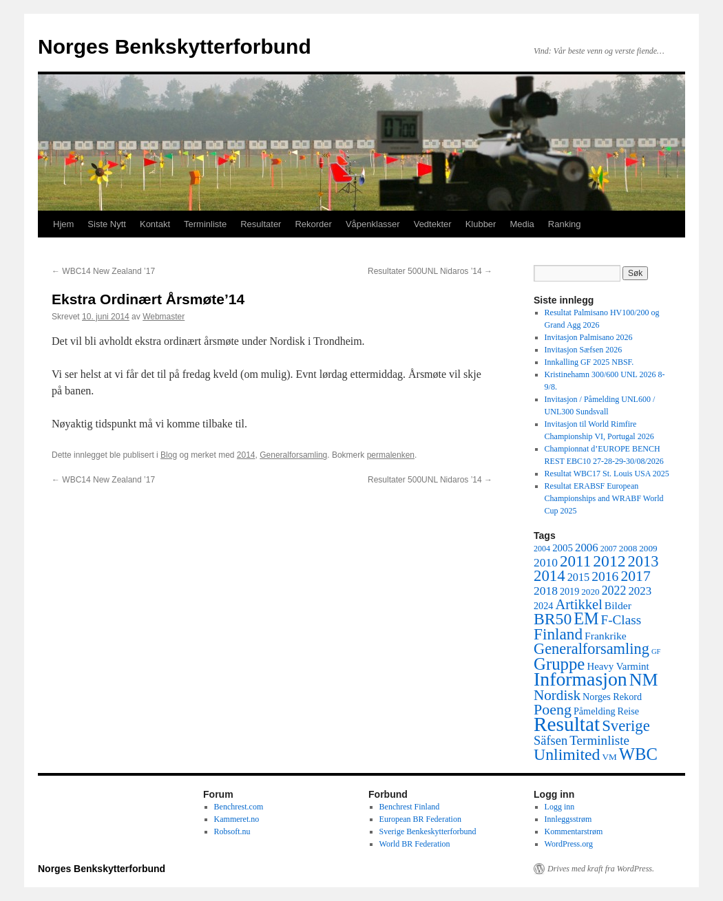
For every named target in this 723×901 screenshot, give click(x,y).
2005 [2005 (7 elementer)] (562, 547)
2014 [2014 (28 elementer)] (549, 575)
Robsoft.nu (232, 831)
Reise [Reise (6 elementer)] (629, 711)
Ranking (564, 224)
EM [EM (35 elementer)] (586, 618)
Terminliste (205, 224)
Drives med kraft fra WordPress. (600, 868)
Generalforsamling (293, 455)
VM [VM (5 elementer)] (609, 757)
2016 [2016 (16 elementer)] (604, 576)
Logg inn (560, 807)
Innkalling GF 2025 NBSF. (589, 362)
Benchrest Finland (409, 807)
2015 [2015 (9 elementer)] (578, 577)
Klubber (480, 224)
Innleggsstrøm (568, 819)
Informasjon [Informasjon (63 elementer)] (580, 679)
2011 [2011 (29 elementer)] (575, 561)
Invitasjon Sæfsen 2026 (583, 349)
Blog (168, 455)
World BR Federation (414, 844)
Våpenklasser (373, 224)
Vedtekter (433, 224)
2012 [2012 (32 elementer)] (609, 561)
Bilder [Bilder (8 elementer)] (618, 605)
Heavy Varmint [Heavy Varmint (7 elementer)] (618, 666)
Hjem (63, 224)
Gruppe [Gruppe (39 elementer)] (559, 664)
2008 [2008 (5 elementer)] (628, 548)
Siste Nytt (106, 224)
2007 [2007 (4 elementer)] (608, 548)
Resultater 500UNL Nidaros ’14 (430, 271)
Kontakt (155, 224)
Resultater (260, 224)
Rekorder (313, 224)
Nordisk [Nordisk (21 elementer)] (557, 695)
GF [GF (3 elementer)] (656, 651)
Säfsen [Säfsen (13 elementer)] (550, 741)
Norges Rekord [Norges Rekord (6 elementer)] (612, 696)
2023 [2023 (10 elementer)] (639, 590)
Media (522, 224)
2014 (246, 455)
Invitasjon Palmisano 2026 (589, 337)
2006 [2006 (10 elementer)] (586, 547)
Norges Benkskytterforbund (174, 46)
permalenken (391, 455)
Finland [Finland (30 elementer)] (558, 634)
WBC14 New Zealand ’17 (103, 271)
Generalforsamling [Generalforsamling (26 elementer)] (591, 648)
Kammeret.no (237, 819)
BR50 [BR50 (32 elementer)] (553, 619)
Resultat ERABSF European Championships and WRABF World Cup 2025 (604, 498)
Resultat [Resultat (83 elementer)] (567, 724)
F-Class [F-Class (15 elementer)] (621, 620)
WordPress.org (569, 844)
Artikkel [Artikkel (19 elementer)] (578, 604)
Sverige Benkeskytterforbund (427, 831)
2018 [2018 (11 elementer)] (546, 590)
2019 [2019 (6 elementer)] (569, 591)
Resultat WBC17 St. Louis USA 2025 (607, 473)
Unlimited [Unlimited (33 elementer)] (567, 754)
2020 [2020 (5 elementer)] (590, 591)
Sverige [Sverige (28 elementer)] (626, 725)
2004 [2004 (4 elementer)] (542, 548)
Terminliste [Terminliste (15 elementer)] (599, 740)
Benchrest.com (239, 807)
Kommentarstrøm (574, 831)
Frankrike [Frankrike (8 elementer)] (606, 636)
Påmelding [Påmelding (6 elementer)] (595, 711)
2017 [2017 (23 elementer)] (635, 576)
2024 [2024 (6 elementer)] (543, 605)
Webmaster (164, 316)
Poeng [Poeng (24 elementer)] (553, 709)
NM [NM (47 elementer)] (643, 680)
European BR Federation (420, 819)
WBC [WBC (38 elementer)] (638, 754)
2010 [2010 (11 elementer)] (546, 562)
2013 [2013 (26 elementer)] (643, 561)
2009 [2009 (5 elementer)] (648, 548)
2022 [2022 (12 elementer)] (614, 590)
